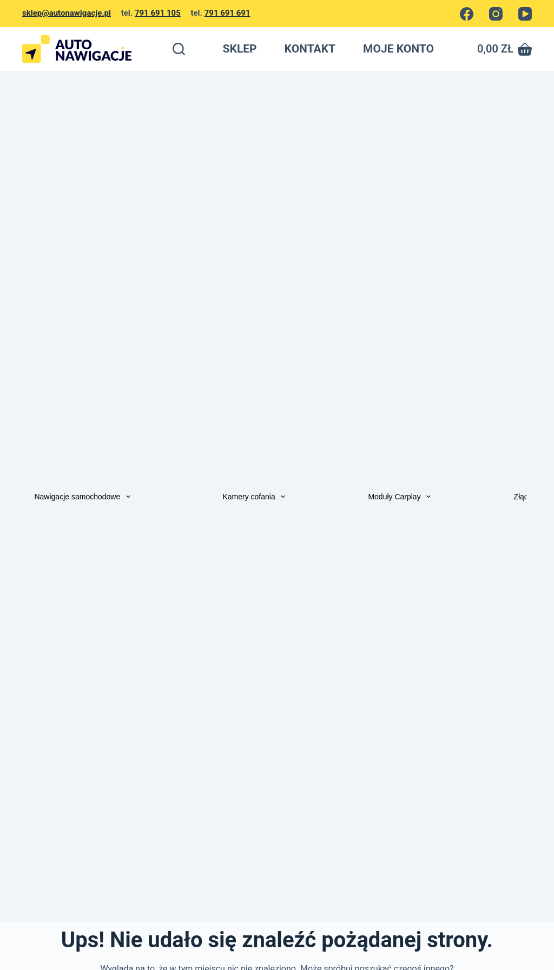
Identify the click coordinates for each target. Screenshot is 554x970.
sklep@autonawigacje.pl (66, 13)
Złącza (524, 496)
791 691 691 (227, 13)
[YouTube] (525, 14)
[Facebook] (466, 14)
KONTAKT (310, 48)
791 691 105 (158, 13)
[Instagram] (496, 14)
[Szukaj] (179, 49)
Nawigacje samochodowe (84, 496)
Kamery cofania (255, 496)
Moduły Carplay (401, 496)
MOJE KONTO (398, 48)
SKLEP (240, 48)
